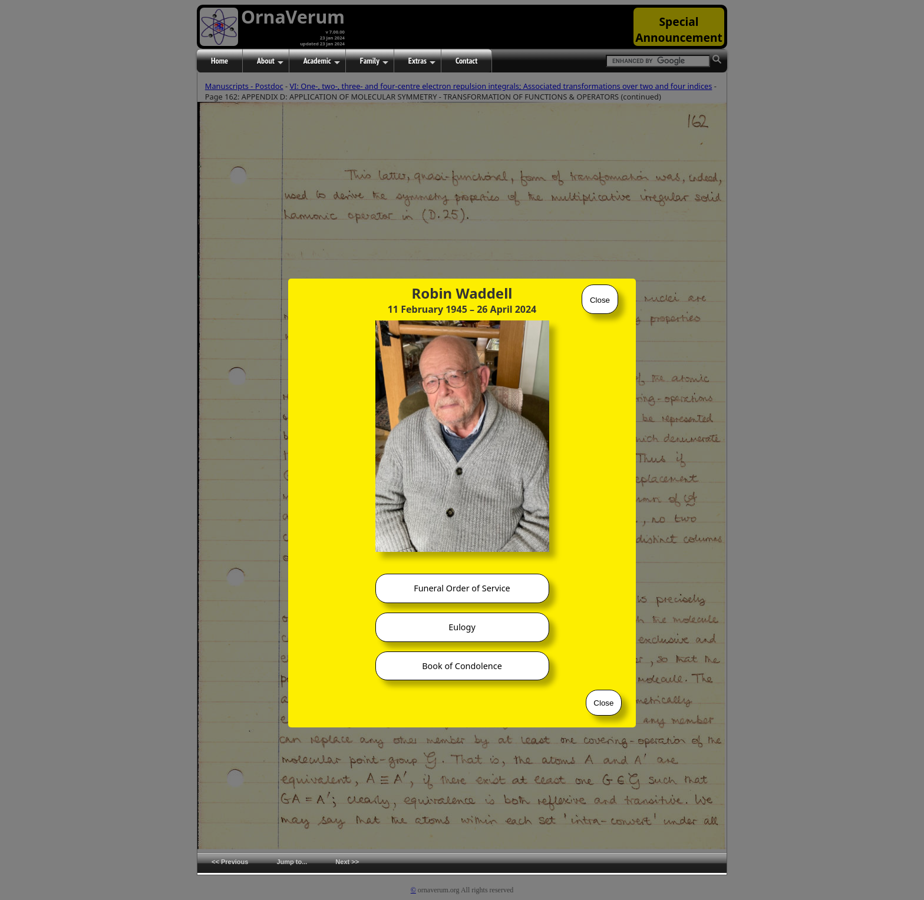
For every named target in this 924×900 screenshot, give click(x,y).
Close (600, 300)
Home (219, 60)
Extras (421, 61)
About (270, 61)
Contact (466, 60)
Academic (321, 61)
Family (374, 61)
